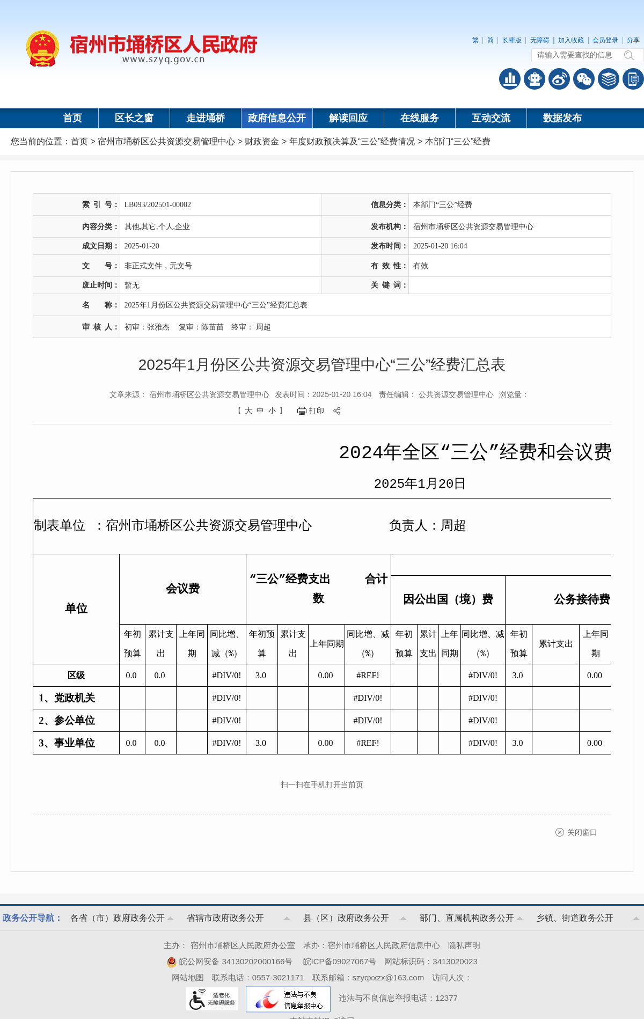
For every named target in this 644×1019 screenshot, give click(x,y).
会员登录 (605, 40)
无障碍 (540, 40)
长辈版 (512, 40)
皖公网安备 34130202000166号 (229, 961)
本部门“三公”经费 (458, 141)
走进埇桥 (205, 118)
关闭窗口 (582, 832)
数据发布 (562, 118)
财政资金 (262, 141)
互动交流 (491, 118)
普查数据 (510, 79)
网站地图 (188, 977)
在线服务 (419, 118)
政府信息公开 (277, 118)
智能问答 (534, 79)
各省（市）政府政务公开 (117, 917)
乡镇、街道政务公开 (574, 917)
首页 (72, 118)
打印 (316, 410)
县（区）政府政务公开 (346, 917)
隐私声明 (464, 945)
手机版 (633, 79)
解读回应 (348, 118)
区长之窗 (134, 118)
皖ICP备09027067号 (340, 961)
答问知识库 (608, 79)
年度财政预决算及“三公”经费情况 (352, 141)
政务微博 (559, 79)
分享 (633, 40)
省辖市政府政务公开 (225, 917)
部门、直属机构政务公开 (467, 917)
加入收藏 (571, 40)
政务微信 (584, 79)
